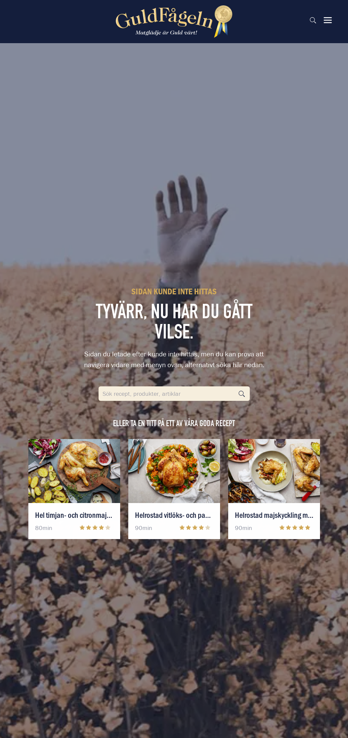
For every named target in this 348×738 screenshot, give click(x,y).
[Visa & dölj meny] (327, 20)
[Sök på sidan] (313, 20)
